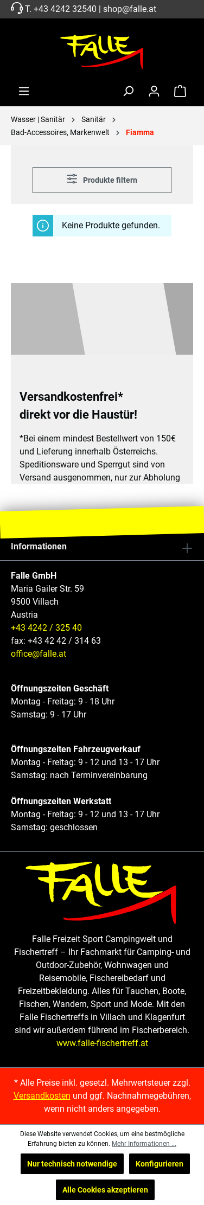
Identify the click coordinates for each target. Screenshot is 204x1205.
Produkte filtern (102, 179)
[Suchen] (128, 91)
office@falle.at (38, 654)
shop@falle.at (129, 9)
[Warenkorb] (180, 91)
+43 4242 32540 (65, 9)
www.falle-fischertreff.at (102, 1043)
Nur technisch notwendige (72, 1163)
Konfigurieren (159, 1163)
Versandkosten (42, 1096)
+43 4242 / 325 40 (46, 628)
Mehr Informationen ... (144, 1144)
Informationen (39, 546)
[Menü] (24, 91)
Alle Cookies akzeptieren (105, 1189)
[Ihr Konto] (154, 91)
